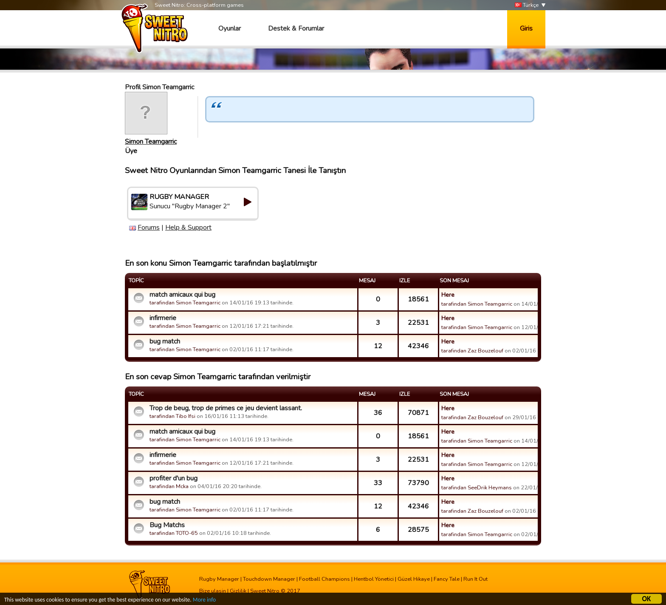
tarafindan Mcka (170, 486)
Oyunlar (229, 28)
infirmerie (163, 318)
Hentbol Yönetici (374, 579)
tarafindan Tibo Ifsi (172, 416)
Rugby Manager (219, 579)
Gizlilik (238, 591)
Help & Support (188, 227)
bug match (165, 341)
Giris (526, 28)
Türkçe (527, 5)
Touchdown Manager (269, 579)
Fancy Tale (447, 579)
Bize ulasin (212, 591)
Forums (149, 227)
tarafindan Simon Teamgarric (185, 303)
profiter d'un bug (174, 478)
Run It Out (475, 579)
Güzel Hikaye (414, 579)
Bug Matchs (167, 525)
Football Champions (324, 579)
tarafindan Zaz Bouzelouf (472, 351)
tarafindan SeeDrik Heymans (476, 487)
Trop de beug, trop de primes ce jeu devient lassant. (226, 408)
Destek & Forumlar (296, 28)
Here (447, 294)
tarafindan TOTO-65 (174, 533)
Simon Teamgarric (151, 141)
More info (204, 601)
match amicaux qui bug (182, 295)
